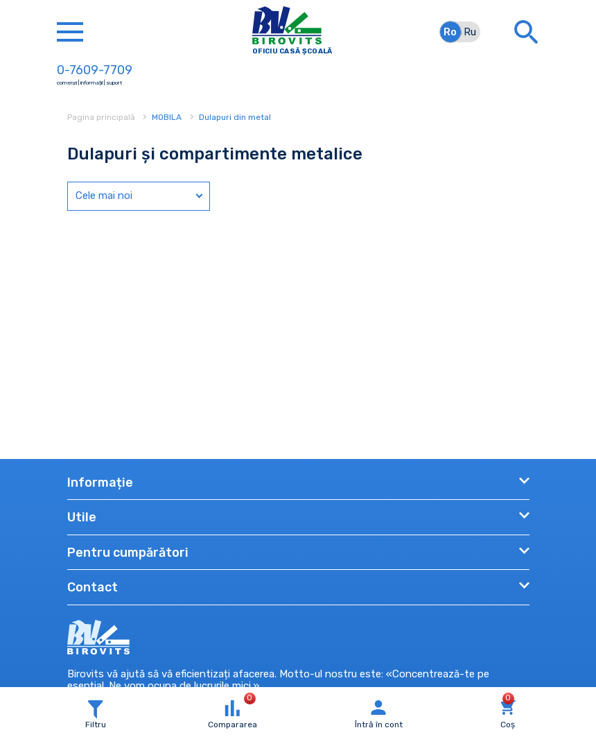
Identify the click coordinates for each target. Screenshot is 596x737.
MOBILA (167, 117)
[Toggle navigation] (70, 32)
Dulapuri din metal (235, 117)
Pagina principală (102, 117)
